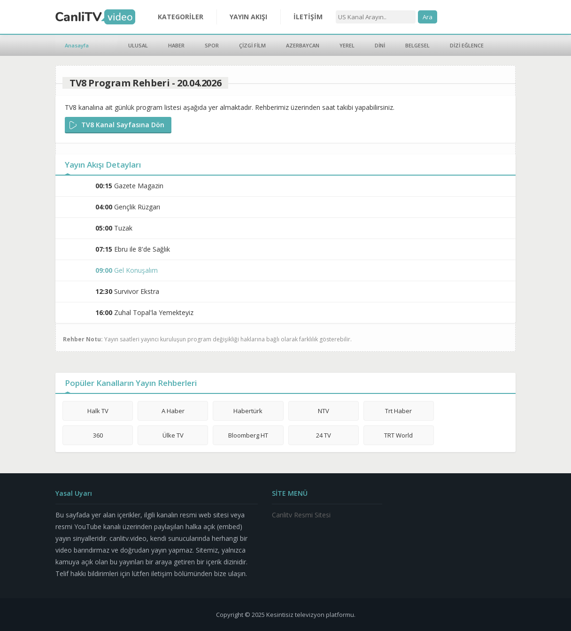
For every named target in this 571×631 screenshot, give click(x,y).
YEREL (347, 45)
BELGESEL (417, 45)
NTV (323, 411)
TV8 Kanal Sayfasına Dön (122, 124)
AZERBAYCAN (302, 45)
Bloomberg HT (248, 435)
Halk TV (97, 411)
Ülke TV (173, 435)
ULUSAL (138, 45)
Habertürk (247, 411)
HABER (176, 45)
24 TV (323, 435)
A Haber (173, 411)
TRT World (398, 435)
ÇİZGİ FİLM (252, 45)
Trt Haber (398, 411)
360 (98, 435)
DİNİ (380, 45)
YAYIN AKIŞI (248, 16)
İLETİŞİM (308, 16)
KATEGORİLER (180, 16)
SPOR (212, 45)
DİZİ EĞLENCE (467, 45)
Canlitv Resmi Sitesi (301, 514)
